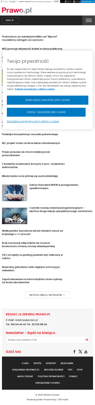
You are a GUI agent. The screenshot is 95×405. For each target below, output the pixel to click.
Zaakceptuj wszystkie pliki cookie (47, 100)
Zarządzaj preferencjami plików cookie (33, 121)
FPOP (80, 370)
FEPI (70, 370)
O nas (25, 363)
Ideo (40, 400)
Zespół (37, 363)
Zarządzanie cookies (47, 383)
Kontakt (51, 363)
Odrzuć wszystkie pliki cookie (46, 112)
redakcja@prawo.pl (26, 320)
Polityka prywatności (51, 376)
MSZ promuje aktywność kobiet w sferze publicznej (32, 49)
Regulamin (67, 363)
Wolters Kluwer (53, 370)
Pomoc (73, 376)
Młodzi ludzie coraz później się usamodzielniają (30, 176)
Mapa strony (25, 376)
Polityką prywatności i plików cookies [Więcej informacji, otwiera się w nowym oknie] (35, 89)
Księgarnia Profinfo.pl (25, 370)
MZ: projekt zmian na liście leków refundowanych (31, 143)
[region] (48, 89)
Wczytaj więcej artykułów (45, 295)
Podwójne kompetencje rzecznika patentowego (30, 134)
